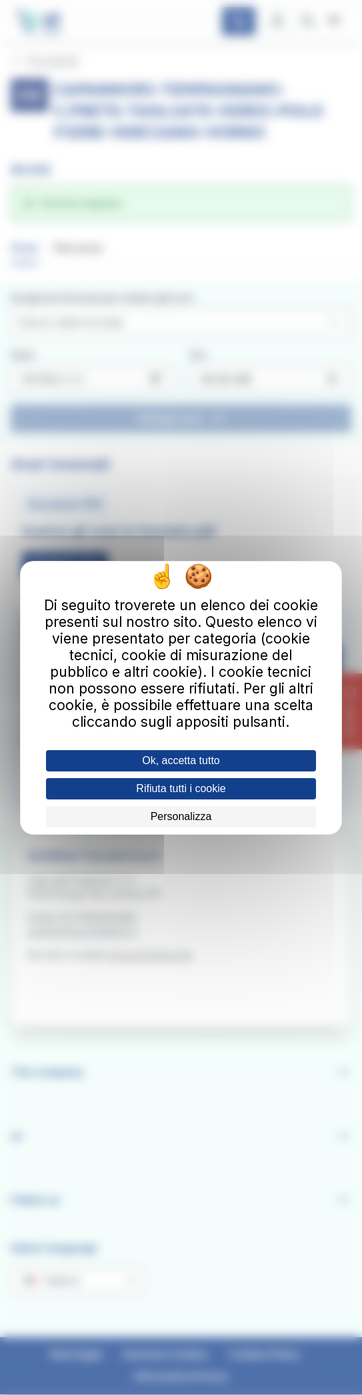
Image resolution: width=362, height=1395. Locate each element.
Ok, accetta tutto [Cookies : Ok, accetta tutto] (181, 760)
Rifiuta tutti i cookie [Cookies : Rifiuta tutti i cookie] (180, 788)
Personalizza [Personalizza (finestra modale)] (181, 816)
